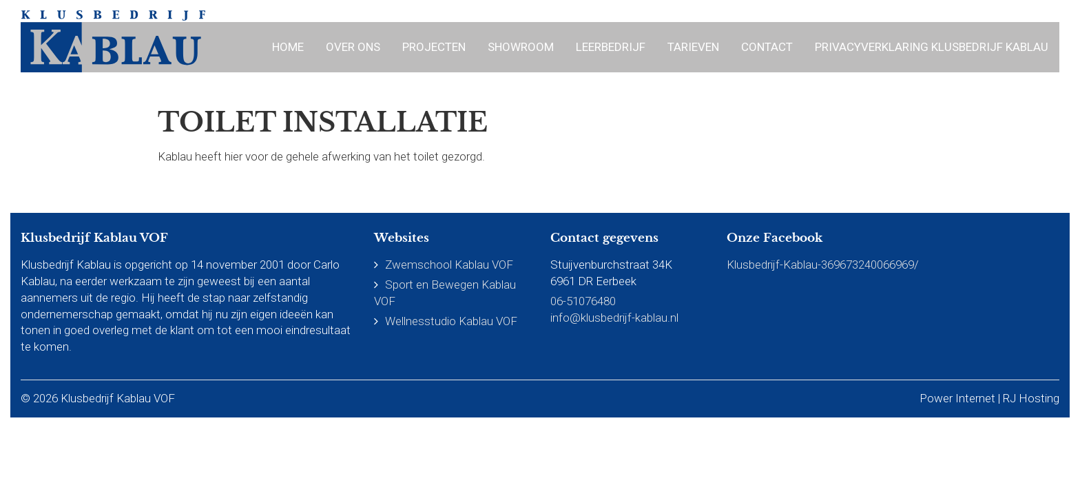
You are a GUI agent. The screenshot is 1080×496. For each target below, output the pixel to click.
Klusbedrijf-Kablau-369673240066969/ (823, 264)
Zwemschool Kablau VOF (449, 264)
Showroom (521, 47)
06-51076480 (583, 301)
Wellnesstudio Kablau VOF (451, 321)
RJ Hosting (1031, 398)
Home (288, 47)
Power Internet (957, 398)
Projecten (434, 47)
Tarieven (693, 47)
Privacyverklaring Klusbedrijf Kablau (931, 47)
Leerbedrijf (610, 47)
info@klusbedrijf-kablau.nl (614, 317)
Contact (767, 47)
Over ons (353, 47)
